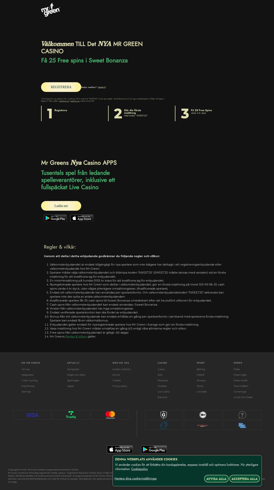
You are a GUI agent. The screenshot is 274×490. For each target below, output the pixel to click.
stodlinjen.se (64, 100)
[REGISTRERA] (71, 86)
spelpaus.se (75, 100)
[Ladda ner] (71, 205)
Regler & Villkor (76, 336)
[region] (187, 470)
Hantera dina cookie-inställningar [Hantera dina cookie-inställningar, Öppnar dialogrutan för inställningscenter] (136, 479)
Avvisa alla (216, 479)
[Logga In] (121, 86)
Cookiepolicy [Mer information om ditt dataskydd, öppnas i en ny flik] (139, 469)
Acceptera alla (245, 479)
